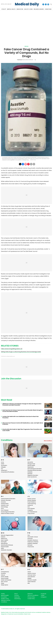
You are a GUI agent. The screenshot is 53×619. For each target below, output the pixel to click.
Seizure (3, 575)
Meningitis (4, 542)
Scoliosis (3, 573)
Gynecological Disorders (7, 512)
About (16, 594)
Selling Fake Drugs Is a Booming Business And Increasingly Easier (21, 351)
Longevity (30, 510)
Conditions (6, 440)
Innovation (4, 597)
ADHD (2, 464)
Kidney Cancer (32, 498)
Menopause (4, 543)
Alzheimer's (4, 470)
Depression (31, 467)
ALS (2, 468)
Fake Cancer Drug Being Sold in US (11, 348)
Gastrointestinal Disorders (8, 498)
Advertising (17, 598)
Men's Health (4, 540)
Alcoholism (4, 465)
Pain (29, 535)
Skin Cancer (4, 581)
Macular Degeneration (7, 535)
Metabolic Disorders (6, 550)
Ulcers (29, 572)
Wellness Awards (39, 9)
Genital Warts (4, 503)
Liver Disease (31, 508)
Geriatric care (5, 505)
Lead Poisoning (32, 503)
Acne (2, 462)
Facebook (43, 594)
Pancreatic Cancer (33, 537)
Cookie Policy (31, 598)
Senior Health (4, 576)
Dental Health (31, 465)
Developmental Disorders (34, 470)
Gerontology (4, 507)
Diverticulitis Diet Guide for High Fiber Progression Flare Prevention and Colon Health (22, 429)
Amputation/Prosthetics (7, 472)
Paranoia (30, 538)
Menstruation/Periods (7, 545)
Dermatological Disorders (35, 468)
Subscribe (17, 597)
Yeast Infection (32, 581)
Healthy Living (5, 598)
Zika (29, 583)
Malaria (3, 537)
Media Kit (30, 594)
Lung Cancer (31, 513)
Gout (2, 508)
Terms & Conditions (33, 595)
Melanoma (4, 538)
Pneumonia (31, 546)
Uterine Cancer (32, 573)
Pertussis (30, 545)
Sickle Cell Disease (6, 580)
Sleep (2, 583)
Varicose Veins (32, 575)
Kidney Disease (32, 500)
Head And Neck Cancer (7, 513)
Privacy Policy (31, 597)
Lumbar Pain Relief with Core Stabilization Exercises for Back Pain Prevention (20, 417)
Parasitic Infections (33, 540)
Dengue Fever (31, 464)
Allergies (3, 467)
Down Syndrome (32, 477)
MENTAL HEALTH (11, 9)
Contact (16, 595)
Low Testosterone (32, 512)
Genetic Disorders (6, 500)
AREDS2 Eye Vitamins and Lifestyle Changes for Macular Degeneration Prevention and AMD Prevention (21, 404)
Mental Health (5, 546)
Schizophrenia (5, 572)
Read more (27, 614)
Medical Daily (27, 4)
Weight (29, 578)
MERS (2, 548)
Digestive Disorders (33, 475)
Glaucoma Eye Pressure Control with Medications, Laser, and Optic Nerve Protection (22, 423)
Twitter (42, 595)
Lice (29, 507)
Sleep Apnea (4, 585)
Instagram (44, 597)
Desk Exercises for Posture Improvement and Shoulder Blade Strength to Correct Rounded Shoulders (22, 410)
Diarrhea (30, 473)
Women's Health (32, 580)
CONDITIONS (48, 9)
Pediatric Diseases (33, 543)
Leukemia (30, 505)
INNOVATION (19, 9)
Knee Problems (32, 502)
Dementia (30, 462)
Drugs (26, 46)
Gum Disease (4, 510)
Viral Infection (31, 576)
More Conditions (48, 440)
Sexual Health (4, 578)
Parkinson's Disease (33, 542)
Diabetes (30, 472)
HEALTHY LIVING (28, 9)
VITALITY (4, 9)
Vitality (3, 594)
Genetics (3, 502)
